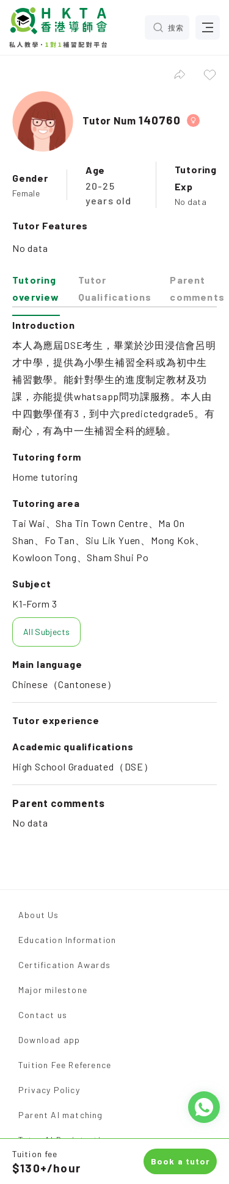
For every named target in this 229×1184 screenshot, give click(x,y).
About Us (38, 915)
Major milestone (52, 990)
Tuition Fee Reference (64, 1065)
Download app (49, 1040)
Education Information (67, 940)
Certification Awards (64, 965)
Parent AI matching (60, 1115)
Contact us (42, 1015)
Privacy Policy (49, 1090)
